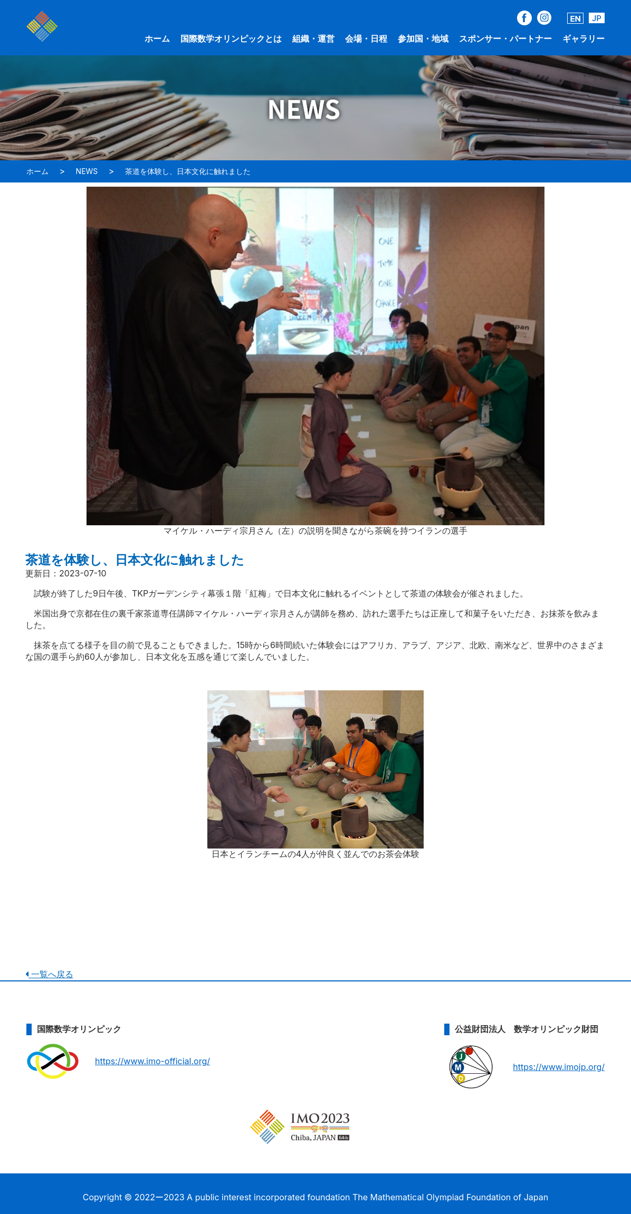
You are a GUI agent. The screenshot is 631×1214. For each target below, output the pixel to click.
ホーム (157, 38)
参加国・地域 (423, 38)
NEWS (87, 171)
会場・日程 (366, 38)
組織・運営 (313, 38)
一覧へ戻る (49, 974)
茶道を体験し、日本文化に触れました (188, 171)
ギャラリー (583, 38)
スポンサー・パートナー (505, 38)
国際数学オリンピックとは (231, 38)
